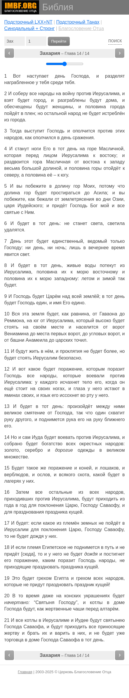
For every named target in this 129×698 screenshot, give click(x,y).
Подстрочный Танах (77, 22)
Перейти (59, 41)
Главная (25, 672)
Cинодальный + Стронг (29, 28)
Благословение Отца (81, 28)
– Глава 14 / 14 (64, 53)
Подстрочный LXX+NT (28, 22)
